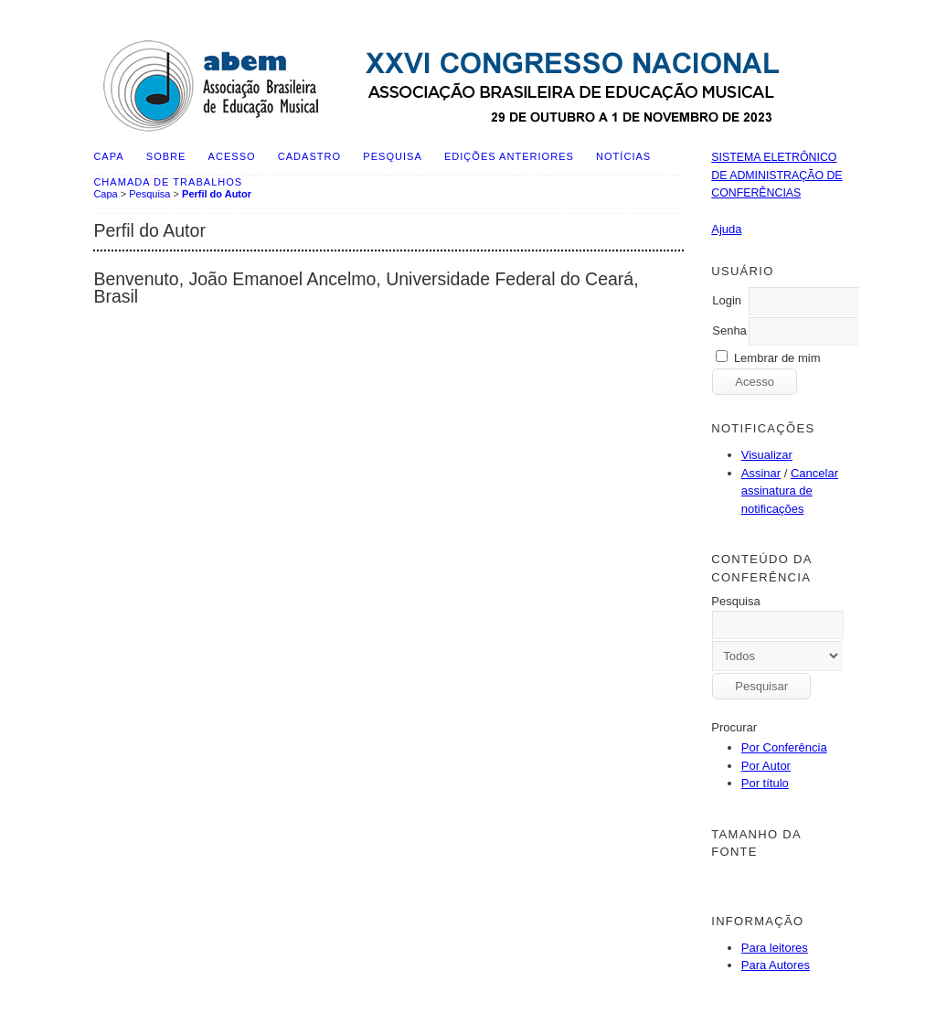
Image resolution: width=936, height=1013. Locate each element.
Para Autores (775, 965)
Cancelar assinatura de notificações (789, 491)
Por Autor (766, 766)
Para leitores (774, 947)
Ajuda (726, 229)
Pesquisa (392, 156)
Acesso (232, 156)
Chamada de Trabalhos (167, 181)
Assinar (761, 473)
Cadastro (309, 156)
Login (726, 300)
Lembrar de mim (777, 358)
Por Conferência (784, 747)
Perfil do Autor (216, 193)
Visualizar (766, 455)
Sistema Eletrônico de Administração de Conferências (776, 175)
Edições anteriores (509, 156)
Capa (108, 156)
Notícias (623, 156)
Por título (765, 783)
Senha (729, 330)
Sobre (166, 156)
